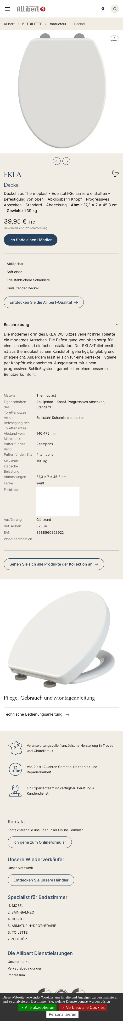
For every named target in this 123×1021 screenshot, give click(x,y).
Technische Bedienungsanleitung (36, 714)
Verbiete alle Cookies (83, 1007)
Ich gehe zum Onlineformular (39, 842)
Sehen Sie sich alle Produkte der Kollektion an (54, 564)
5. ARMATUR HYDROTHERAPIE (32, 926)
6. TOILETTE (18, 932)
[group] (61, 91)
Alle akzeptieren (37, 1007)
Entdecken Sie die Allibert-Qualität (44, 302)
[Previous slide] (57, 161)
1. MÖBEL (15, 905)
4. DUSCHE (17, 919)
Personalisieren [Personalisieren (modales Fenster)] (62, 1014)
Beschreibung (61, 324)
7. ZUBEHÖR (17, 939)
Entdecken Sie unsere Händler (40, 880)
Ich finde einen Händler (31, 239)
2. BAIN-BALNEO (21, 912)
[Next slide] (66, 161)
